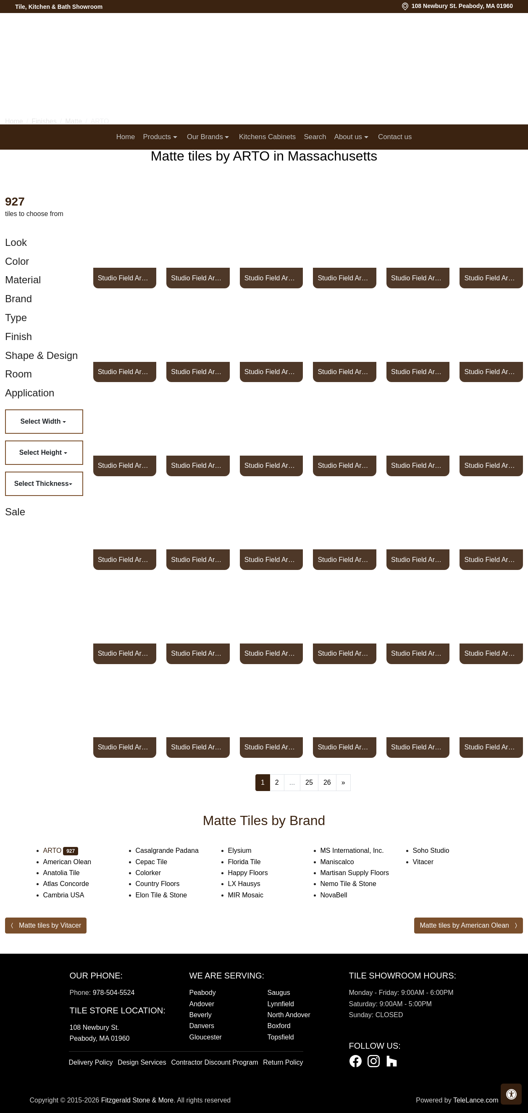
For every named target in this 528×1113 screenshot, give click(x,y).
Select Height (41, 452)
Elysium (248, 850)
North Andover (289, 1014)
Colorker (157, 872)
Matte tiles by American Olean (464, 925)
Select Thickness (41, 483)
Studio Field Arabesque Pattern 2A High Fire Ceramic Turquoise (491, 465)
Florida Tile (253, 861)
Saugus (279, 992)
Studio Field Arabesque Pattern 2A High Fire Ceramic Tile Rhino (344, 371)
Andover (202, 1004)
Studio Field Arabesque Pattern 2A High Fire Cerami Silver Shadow (125, 465)
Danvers (202, 1025)
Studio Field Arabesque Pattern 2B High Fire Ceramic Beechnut (198, 747)
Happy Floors (256, 872)
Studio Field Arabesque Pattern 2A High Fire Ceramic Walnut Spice (344, 559)
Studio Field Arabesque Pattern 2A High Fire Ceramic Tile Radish (125, 371)
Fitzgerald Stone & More (137, 1100)
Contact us (395, 137)
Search (315, 137)
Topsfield (281, 1037)
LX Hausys (252, 883)
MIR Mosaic (254, 895)
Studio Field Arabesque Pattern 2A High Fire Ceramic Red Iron (271, 371)
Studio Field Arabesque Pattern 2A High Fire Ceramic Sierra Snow (491, 371)
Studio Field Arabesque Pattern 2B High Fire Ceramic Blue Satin (491, 747)
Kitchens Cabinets (267, 137)
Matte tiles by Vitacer (50, 925)
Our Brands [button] (206, 137)
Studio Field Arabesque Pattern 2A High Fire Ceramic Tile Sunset (418, 465)
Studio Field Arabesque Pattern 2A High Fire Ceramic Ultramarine (198, 559)
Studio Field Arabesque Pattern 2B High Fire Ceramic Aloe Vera (271, 653)
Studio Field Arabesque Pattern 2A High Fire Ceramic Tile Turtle (125, 559)
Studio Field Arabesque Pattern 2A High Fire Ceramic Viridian (271, 559)
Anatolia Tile (70, 872)
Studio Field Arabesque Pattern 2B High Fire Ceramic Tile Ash (418, 653)
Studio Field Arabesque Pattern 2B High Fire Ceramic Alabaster (198, 653)
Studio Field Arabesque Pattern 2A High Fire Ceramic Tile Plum (198, 278)
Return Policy (283, 1062)
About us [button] (349, 137)
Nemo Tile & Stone (358, 883)
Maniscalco (344, 861)
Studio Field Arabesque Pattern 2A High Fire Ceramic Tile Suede (271, 465)
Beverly (200, 1014)
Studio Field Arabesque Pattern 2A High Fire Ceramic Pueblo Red (344, 278)
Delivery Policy (91, 1062)
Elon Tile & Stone (168, 895)
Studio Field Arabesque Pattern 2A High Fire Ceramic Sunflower (344, 465)
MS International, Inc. (360, 850)
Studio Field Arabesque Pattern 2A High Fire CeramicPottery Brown (271, 278)
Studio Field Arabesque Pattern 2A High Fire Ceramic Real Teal (198, 371)
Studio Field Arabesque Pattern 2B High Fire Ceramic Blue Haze (418, 747)
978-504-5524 (114, 992)
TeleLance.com (476, 1100)
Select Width (42, 421)
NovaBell (340, 895)
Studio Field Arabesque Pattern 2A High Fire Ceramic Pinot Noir (125, 278)
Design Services (142, 1062)
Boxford (279, 1025)
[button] (511, 1094)
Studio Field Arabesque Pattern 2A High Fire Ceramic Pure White (418, 278)
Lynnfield (281, 1004)
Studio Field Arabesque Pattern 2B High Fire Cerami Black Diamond (271, 747)
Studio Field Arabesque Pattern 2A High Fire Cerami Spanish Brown (198, 465)
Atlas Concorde (74, 883)
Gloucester (205, 1037)
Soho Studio (439, 850)
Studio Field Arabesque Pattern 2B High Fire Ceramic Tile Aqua (344, 653)
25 (309, 782)
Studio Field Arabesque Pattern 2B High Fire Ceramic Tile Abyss (125, 653)
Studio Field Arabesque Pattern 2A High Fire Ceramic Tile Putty (491, 278)
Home (125, 137)
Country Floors (166, 883)
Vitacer (430, 861)
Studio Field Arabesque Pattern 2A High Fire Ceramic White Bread (418, 559)
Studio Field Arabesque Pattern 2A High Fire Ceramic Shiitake (418, 371)
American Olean (75, 861)
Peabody (202, 992)
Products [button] (158, 137)
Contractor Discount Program (214, 1062)
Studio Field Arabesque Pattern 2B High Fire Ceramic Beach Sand (125, 747)
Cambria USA (70, 895)
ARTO (61, 850)
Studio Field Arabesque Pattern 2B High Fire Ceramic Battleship (491, 653)
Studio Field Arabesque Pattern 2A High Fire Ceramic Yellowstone (491, 559)
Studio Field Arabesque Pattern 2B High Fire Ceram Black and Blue (344, 747)
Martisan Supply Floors (361, 872)
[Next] (343, 782)
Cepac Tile (160, 861)
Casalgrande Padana (175, 850)
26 (327, 782)
